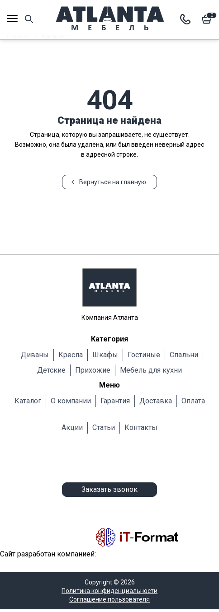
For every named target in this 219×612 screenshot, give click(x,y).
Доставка (155, 401)
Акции (72, 427)
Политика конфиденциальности (109, 590)
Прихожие (92, 370)
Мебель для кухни (151, 370)
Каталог (27, 401)
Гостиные (144, 354)
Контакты (140, 427)
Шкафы (105, 354)
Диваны (35, 354)
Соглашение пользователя (109, 599)
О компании (71, 401)
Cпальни (184, 354)
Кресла (70, 354)
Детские (51, 370)
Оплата (193, 401)
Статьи (103, 427)
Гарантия (115, 401)
